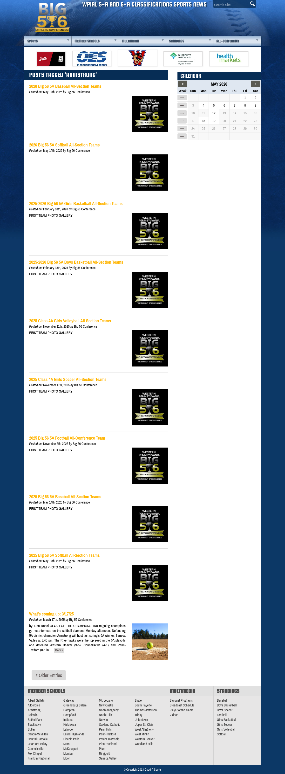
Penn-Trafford (107, 734)
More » (59, 650)
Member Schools (87, 41)
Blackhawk (34, 724)
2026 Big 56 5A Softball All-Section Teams (64, 145)
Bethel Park (35, 720)
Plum (102, 748)
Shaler (138, 700)
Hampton (69, 710)
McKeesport (70, 748)
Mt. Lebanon (107, 700)
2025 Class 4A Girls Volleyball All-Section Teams (70, 321)
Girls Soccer (224, 724)
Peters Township (109, 739)
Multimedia (130, 41)
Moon (66, 758)
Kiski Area (69, 724)
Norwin (103, 720)
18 (203, 120)
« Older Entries (48, 675)
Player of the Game (182, 710)
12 (214, 113)
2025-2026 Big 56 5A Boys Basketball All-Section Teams (76, 262)
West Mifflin (142, 734)
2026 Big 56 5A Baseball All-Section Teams (65, 86)
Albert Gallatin (36, 700)
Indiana (68, 720)
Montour (68, 753)
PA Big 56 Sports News (52, 17)
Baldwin (33, 715)
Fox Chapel (35, 753)
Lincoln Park (71, 739)
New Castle (106, 705)
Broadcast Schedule (182, 705)
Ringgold (104, 753)
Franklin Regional (39, 758)
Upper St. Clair (144, 724)
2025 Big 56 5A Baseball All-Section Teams (65, 497)
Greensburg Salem (75, 705)
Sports (32, 41)
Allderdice (34, 705)
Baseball (222, 700)
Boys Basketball (227, 705)
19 (214, 120)
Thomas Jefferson (146, 710)
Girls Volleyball (226, 729)
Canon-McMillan (38, 734)
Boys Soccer (224, 710)
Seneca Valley (108, 758)
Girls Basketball (226, 720)
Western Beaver (144, 739)
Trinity (138, 715)
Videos (174, 715)
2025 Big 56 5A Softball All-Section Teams (64, 555)
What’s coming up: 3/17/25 (51, 614)
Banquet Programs (181, 700)
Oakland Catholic (109, 724)
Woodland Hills (144, 744)
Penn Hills (105, 729)
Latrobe (68, 729)
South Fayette (143, 705)
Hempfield (69, 715)
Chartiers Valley (37, 744)
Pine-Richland (108, 744)
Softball (221, 734)
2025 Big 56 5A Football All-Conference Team (67, 438)
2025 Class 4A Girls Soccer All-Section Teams (67, 379)
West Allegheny (144, 729)
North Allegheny (109, 710)
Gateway (68, 700)
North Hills (105, 715)
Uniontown (141, 720)
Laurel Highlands (73, 734)
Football (222, 715)
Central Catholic (38, 739)
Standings (176, 41)
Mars (66, 744)
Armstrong (34, 710)
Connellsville (35, 748)
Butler (31, 729)
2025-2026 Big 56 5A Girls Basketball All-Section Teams (76, 203)
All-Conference (227, 41)
